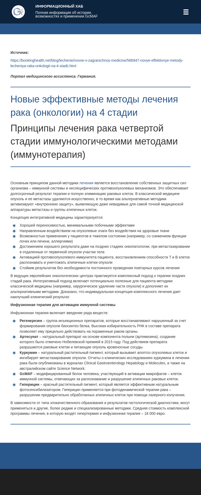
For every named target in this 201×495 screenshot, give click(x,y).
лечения (86, 183)
